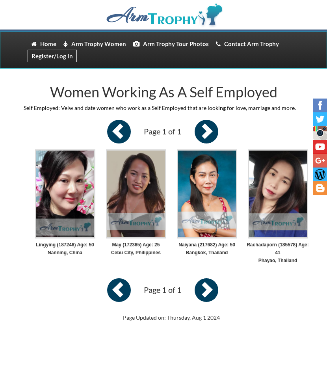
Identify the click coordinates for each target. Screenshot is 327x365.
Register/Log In (52, 56)
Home (43, 43)
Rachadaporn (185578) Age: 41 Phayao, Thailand (278, 252)
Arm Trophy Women (94, 43)
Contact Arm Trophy (247, 43)
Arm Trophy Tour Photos (171, 43)
